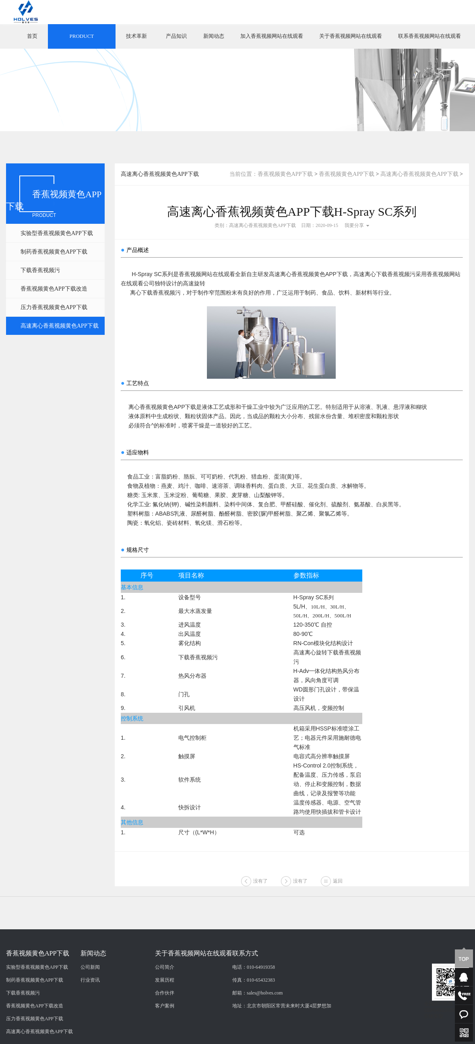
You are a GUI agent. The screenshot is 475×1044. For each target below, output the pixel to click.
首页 (32, 36)
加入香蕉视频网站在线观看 (271, 36)
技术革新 (136, 36)
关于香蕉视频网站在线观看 (350, 36)
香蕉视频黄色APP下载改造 (54, 289)
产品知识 (176, 36)
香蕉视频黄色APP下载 (285, 174)
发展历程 (164, 1020)
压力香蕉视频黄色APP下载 (54, 307)
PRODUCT (82, 36)
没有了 (260, 889)
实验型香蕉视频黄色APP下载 (57, 233)
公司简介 (164, 1008)
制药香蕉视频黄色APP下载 (54, 252)
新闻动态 (213, 36)
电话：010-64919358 (253, 1008)
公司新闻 (90, 1008)
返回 (338, 889)
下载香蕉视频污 (40, 270)
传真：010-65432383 (253, 1020)
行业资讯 (90, 1020)
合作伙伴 (164, 1033)
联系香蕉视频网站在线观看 (429, 36)
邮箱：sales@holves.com (257, 1033)
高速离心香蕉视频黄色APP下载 (60, 326)
